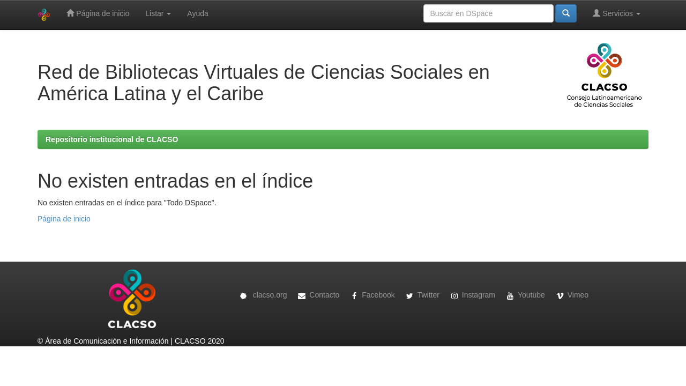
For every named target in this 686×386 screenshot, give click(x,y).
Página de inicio (97, 13)
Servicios (616, 13)
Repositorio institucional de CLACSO (112, 139)
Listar (158, 13)
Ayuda (197, 13)
